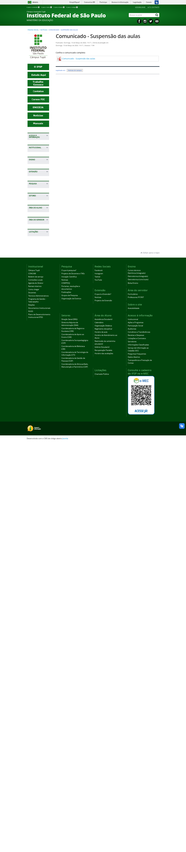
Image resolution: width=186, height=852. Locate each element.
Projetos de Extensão (35, 360)
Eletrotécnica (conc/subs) (138, 689)
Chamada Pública (38, 643)
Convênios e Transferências (37, 163)
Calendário (35, 547)
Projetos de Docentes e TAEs (37, 383)
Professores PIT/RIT (35, 625)
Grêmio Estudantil (38, 589)
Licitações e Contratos (35, 177)
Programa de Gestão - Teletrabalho (36, 282)
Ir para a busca (59, 7)
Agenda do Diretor (38, 254)
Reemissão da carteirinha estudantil (36, 582)
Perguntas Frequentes (35, 205)
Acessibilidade (140, 7)
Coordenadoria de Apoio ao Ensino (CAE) (38, 472)
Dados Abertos (37, 211)
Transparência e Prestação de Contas (37, 218)
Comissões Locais (38, 250)
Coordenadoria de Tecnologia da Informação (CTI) (38, 498)
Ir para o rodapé (72, 7)
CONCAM (34, 242)
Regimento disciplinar (35, 559)
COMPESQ (35, 397)
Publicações (35, 411)
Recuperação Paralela (36, 595)
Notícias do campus (75, 70)
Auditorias (35, 157)
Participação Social (39, 153)
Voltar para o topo (150, 662)
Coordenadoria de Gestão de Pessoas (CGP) (38, 508)
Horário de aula (37, 565)
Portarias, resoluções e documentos (36, 405)
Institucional (36, 142)
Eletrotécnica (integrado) (138, 686)
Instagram (99, 683)
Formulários (35, 620)
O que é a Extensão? (34, 348)
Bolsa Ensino (36, 330)
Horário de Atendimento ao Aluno (37, 572)
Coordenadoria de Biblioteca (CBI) (38, 490)
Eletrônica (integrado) (136, 683)
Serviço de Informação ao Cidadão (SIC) (37, 197)
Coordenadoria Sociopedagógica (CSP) (38, 481)
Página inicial (33, 30)
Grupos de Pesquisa (35, 417)
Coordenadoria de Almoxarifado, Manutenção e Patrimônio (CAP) (38, 519)
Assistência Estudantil (35, 541)
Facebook (99, 680)
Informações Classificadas (36, 188)
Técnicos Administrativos (37, 273)
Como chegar (36, 263)
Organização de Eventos (71, 708)
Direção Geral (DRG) (69, 729)
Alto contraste (153, 7)
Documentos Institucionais (36, 294)
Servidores (35, 183)
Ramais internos (37, 259)
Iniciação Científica (39, 389)
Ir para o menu (46, 7)
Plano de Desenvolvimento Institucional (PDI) (38, 307)
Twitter (97, 686)
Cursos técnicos (37, 326)
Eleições (34, 288)
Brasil (35, 2)
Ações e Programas (35, 147)
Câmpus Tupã (36, 237)
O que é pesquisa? (38, 377)
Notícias (43, 30)
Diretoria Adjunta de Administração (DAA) (38, 452)
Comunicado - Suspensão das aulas (98, 36)
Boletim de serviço (38, 246)
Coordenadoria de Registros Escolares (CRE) (38, 462)
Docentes (34, 267)
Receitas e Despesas (35, 170)
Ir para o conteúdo (33, 7)
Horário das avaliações (35, 602)
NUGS (33, 300)
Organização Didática (36, 552)
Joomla (65, 848)
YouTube (98, 689)
